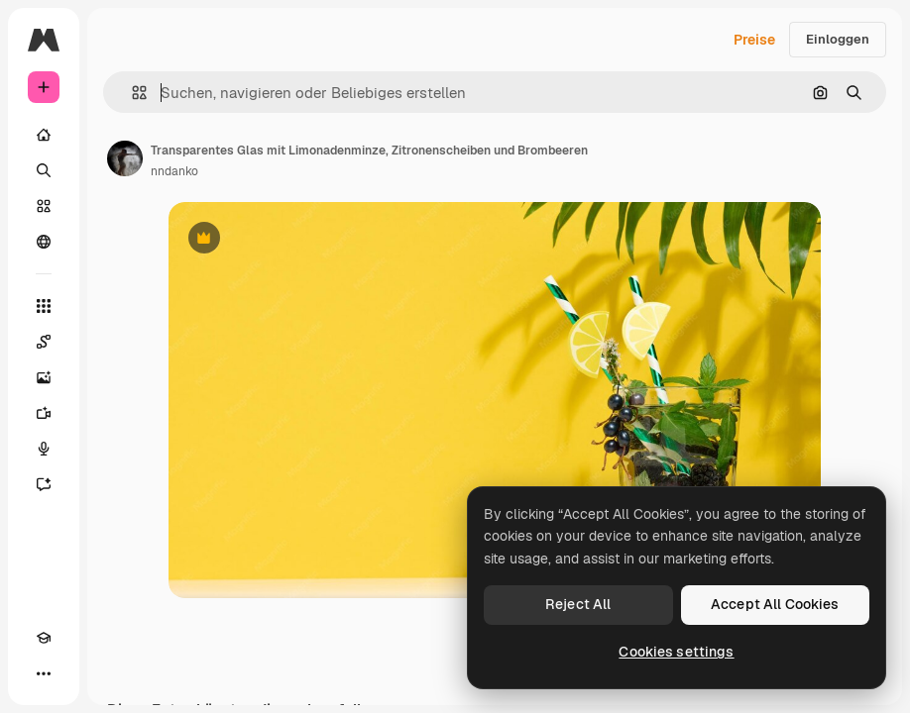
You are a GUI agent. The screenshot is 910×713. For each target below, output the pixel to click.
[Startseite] (43, 135)
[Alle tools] (43, 306)
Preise (754, 40)
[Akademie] (43, 638)
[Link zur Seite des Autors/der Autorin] (125, 158)
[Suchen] (43, 170)
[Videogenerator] (43, 413)
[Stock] (43, 206)
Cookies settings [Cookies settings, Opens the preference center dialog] (676, 652)
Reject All (578, 604)
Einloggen (837, 39)
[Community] (43, 241)
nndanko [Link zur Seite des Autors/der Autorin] (174, 171)
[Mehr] (43, 673)
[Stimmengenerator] (43, 448)
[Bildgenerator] (43, 377)
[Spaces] (43, 341)
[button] (131, 92)
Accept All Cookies (775, 604)
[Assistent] (43, 484)
